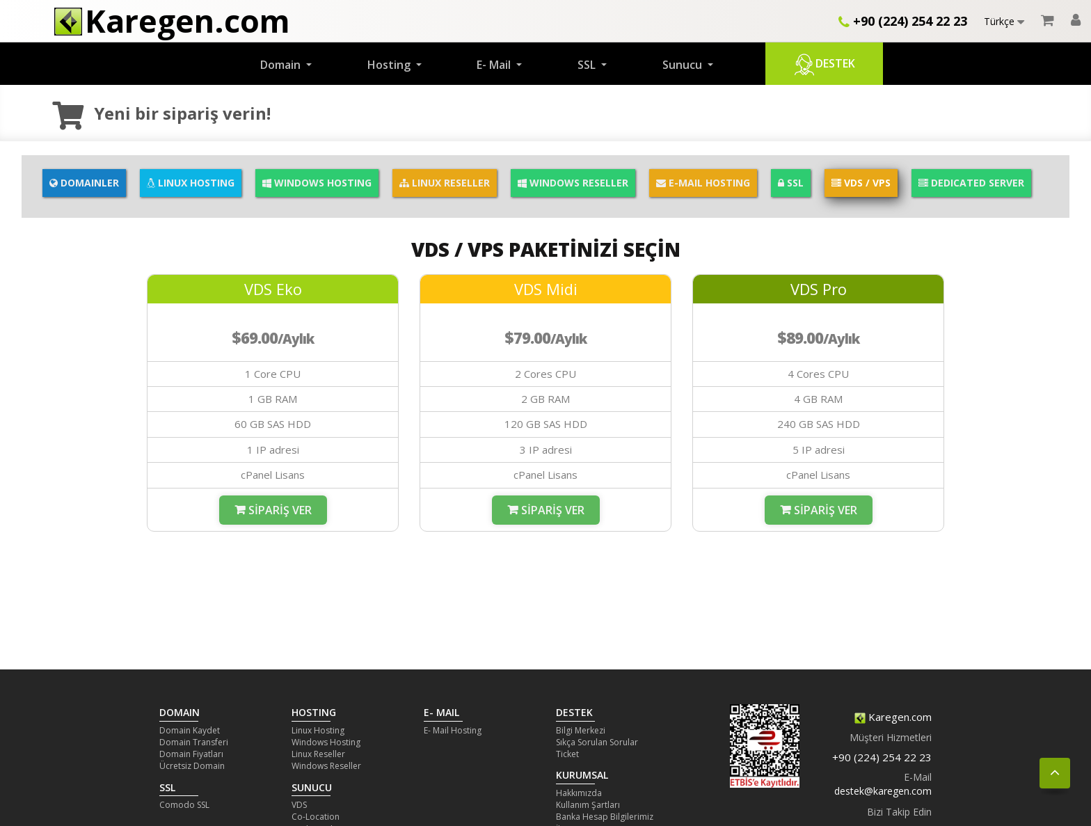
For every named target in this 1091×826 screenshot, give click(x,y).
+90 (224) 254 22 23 (902, 21)
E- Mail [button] (495, 64)
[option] (272, 410)
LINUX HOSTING (190, 182)
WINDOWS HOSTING (317, 182)
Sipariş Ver (280, 510)
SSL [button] (588, 64)
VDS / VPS (861, 182)
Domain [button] (281, 64)
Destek (824, 65)
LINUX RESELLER (444, 182)
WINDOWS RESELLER (573, 182)
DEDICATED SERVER (971, 182)
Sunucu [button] (683, 64)
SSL (791, 182)
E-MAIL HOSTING (703, 182)
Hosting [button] (390, 64)
